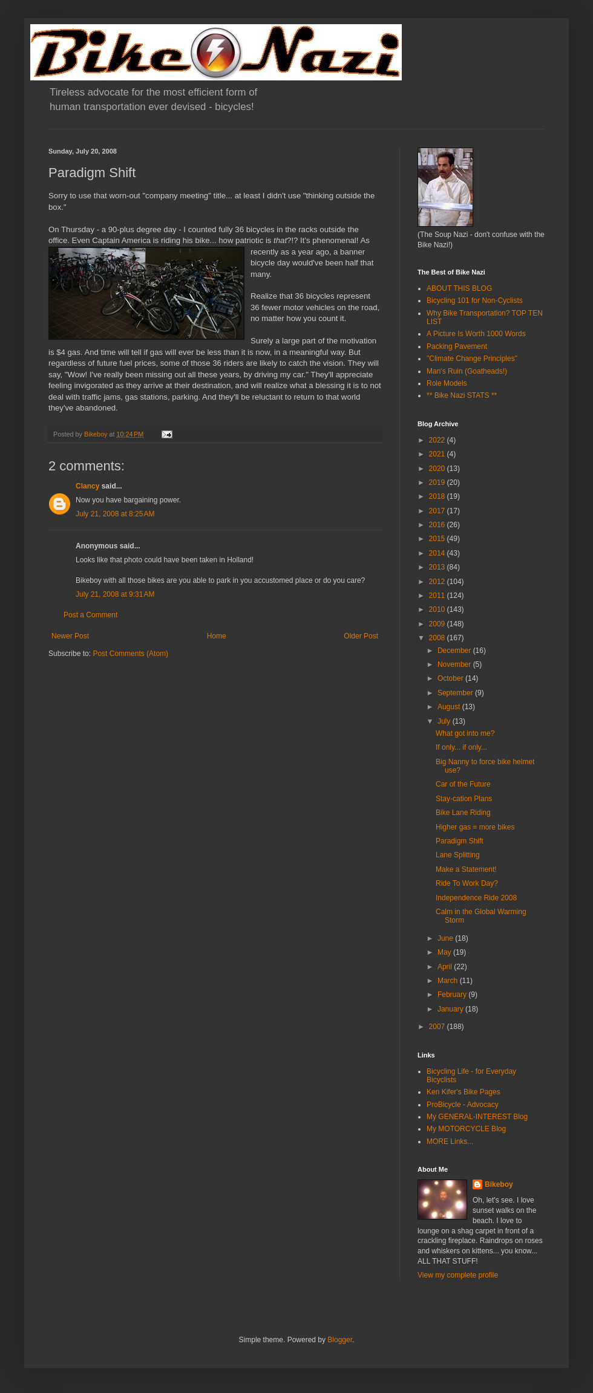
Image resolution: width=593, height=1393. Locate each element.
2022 (438, 440)
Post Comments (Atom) (130, 653)
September (456, 693)
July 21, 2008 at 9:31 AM (115, 594)
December (455, 650)
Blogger (339, 1340)
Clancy (87, 486)
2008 (438, 638)
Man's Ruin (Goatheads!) (467, 371)
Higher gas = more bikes (475, 827)
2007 (438, 1026)
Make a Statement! (466, 869)
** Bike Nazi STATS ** (462, 395)
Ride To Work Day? (467, 883)
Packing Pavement (457, 346)
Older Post (361, 636)
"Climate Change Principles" (472, 358)
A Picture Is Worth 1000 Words (476, 334)
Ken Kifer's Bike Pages (463, 1092)
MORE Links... (450, 1141)
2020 (438, 468)
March (448, 980)
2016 (438, 525)
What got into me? (465, 733)
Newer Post (70, 636)
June (446, 938)
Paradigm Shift (459, 841)
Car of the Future (463, 784)
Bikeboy (499, 1184)
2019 (438, 482)
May (445, 952)
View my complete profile (458, 1275)
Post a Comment (90, 615)
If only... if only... (461, 747)
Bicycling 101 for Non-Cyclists (475, 300)
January (451, 1009)
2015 (438, 538)
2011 (438, 595)
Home (216, 636)
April (445, 967)
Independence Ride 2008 (476, 898)
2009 (438, 624)
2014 (438, 553)
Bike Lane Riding (463, 812)
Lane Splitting (458, 855)
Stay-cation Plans (464, 798)
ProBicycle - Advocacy (463, 1104)
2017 (438, 511)
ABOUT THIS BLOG (459, 288)
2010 (438, 609)
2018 (438, 496)
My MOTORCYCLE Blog (466, 1129)
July (445, 721)
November (455, 664)
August (449, 707)
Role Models (447, 383)
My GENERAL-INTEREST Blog (477, 1116)
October (451, 678)
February (452, 994)
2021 (438, 454)
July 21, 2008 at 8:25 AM (115, 514)
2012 (438, 581)
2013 (438, 567)
